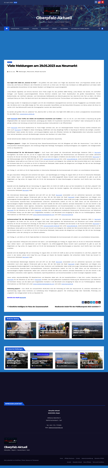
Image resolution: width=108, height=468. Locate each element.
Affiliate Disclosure (69, 458)
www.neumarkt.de (67, 214)
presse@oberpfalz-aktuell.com (9, 467)
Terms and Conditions (98, 462)
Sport (54, 28)
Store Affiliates (87, 462)
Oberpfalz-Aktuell (54, 17)
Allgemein (64, 28)
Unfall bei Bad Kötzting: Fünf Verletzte (13, 363)
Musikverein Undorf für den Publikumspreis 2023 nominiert (78, 307)
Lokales (26, 28)
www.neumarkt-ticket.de (51, 159)
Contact (78, 458)
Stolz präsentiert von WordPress (12, 460)
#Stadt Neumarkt (40, 71)
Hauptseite (15, 28)
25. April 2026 (13, 365)
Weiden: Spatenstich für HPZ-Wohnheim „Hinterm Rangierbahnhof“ (52, 332)
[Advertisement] (54, 43)
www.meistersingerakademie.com (43, 214)
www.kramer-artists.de (27, 114)
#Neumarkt (30, 71)
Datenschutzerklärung (80, 28)
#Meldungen (22, 71)
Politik (35, 28)
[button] (99, 28)
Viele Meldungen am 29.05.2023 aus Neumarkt (42, 66)
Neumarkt (14, 118)
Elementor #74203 (99, 458)
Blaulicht (45, 28)
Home (61, 458)
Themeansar (35, 460)
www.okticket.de (72, 159)
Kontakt (69, 462)
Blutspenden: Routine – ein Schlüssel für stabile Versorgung (20, 332)
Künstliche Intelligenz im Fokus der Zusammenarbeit (27, 307)
